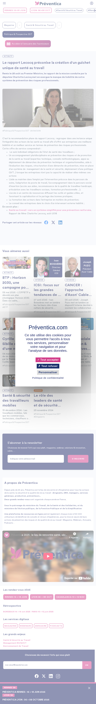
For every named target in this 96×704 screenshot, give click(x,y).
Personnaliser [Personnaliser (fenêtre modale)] (48, 372)
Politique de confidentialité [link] (48, 377)
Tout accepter (48, 359)
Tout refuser (48, 366)
